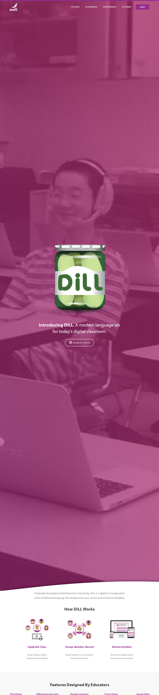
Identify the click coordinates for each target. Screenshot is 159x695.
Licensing (126, 7)
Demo (142, 7)
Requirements (110, 7)
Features (75, 7)
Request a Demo (79, 343)
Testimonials (91, 7)
